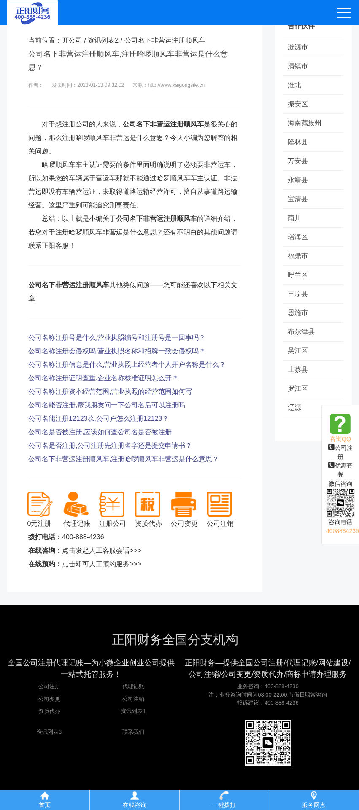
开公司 (72, 40)
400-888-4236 (83, 537)
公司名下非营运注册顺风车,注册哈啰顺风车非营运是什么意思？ (123, 459)
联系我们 (133, 732)
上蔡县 (298, 369)
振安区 (298, 104)
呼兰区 (298, 274)
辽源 (294, 407)
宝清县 (298, 198)
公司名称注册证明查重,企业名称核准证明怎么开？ (103, 378)
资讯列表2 (103, 40)
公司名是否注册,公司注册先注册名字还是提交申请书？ (110, 445)
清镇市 (298, 66)
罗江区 (298, 388)
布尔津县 (301, 331)
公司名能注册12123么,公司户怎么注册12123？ (98, 418)
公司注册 (49, 686)
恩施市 (298, 312)
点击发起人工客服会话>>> (101, 550)
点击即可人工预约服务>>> (101, 564)
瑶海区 (298, 236)
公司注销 (133, 699)
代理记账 (133, 686)
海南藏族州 (304, 122)
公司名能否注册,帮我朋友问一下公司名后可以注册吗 (106, 405)
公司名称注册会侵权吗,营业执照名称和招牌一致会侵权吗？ (116, 351)
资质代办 (49, 711)
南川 (294, 217)
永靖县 (298, 179)
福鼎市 (298, 255)
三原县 (298, 293)
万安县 (298, 160)
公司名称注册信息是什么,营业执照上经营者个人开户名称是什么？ (127, 364)
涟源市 (298, 47)
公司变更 (49, 699)
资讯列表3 (49, 732)
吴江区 (298, 350)
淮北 (294, 85)
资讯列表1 (133, 711)
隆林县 (298, 141)
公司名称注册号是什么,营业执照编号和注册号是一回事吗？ (116, 337)
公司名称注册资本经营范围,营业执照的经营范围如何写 (110, 391)
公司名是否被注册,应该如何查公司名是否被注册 (100, 432)
